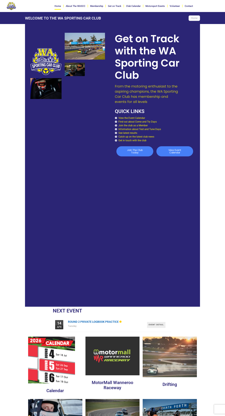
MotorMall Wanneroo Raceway (112, 385)
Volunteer (175, 6)
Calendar (55, 390)
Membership (96, 6)
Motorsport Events (155, 6)
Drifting (169, 384)
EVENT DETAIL (156, 324)
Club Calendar (133, 6)
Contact (189, 6)
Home (58, 6)
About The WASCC (75, 6)
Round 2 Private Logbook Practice (93, 321)
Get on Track (114, 6)
